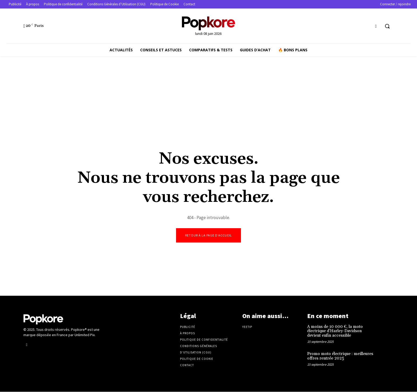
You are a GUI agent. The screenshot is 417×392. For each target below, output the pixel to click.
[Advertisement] (208, 101)
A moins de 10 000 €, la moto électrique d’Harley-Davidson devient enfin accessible (335, 331)
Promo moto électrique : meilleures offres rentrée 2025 (340, 356)
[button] (387, 26)
